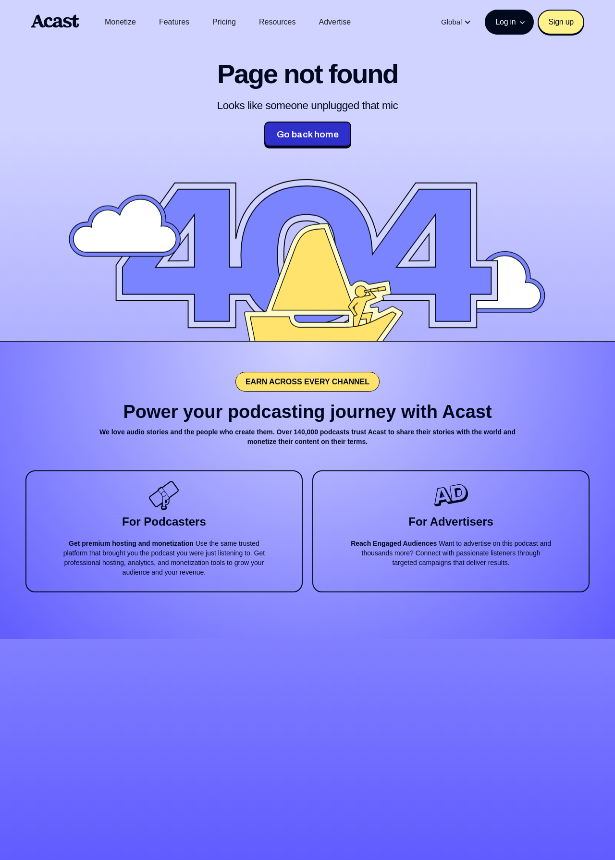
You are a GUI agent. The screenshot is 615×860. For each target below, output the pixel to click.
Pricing (224, 22)
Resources (277, 22)
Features (174, 22)
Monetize (120, 22)
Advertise (335, 22)
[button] (456, 22)
